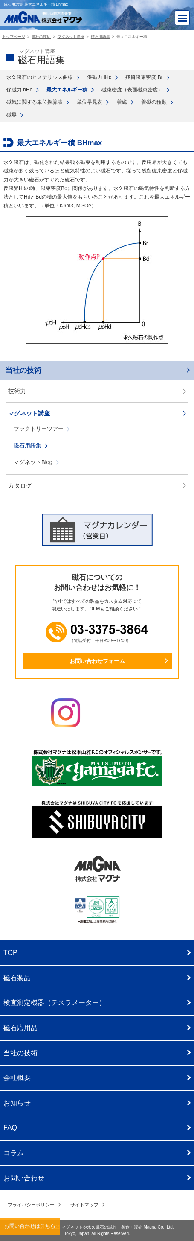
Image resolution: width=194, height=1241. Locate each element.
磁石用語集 (27, 445)
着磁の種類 (154, 102)
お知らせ (17, 1103)
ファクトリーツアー (39, 429)
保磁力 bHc (19, 90)
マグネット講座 (29, 413)
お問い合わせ (23, 1178)
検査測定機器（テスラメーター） (54, 1002)
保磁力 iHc (99, 77)
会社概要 (17, 1077)
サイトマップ (84, 1204)
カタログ (20, 485)
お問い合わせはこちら (29, 1226)
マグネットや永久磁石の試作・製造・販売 (102, 1227)
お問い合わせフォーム (97, 661)
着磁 (122, 102)
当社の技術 (23, 370)
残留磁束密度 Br (143, 77)
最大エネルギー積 (66, 90)
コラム (13, 1152)
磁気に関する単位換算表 (34, 102)
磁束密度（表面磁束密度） (132, 90)
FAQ (10, 1127)
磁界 (11, 115)
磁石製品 (17, 977)
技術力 (17, 391)
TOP (10, 952)
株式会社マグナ (97, 869)
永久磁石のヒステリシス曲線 (39, 77)
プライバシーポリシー (31, 1204)
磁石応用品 (20, 1027)
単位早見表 (89, 102)
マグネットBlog (33, 462)
